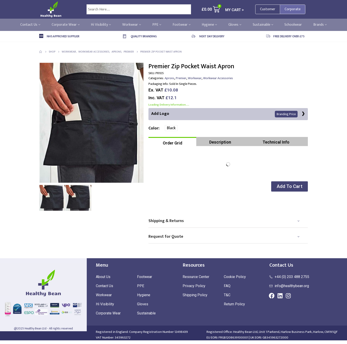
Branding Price (286, 114)
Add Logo (224, 113)
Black (171, 128)
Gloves (234, 25)
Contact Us (30, 25)
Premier (181, 78)
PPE (156, 25)
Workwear (131, 25)
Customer (267, 9)
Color (153, 128)
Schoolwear (293, 25)
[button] (289, 186)
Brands (320, 25)
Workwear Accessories (218, 78)
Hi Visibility (101, 25)
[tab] (172, 141)
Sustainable (263, 25)
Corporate (293, 9)
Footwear (182, 25)
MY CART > (234, 10)
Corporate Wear (66, 25)
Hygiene (209, 25)
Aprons (169, 78)
